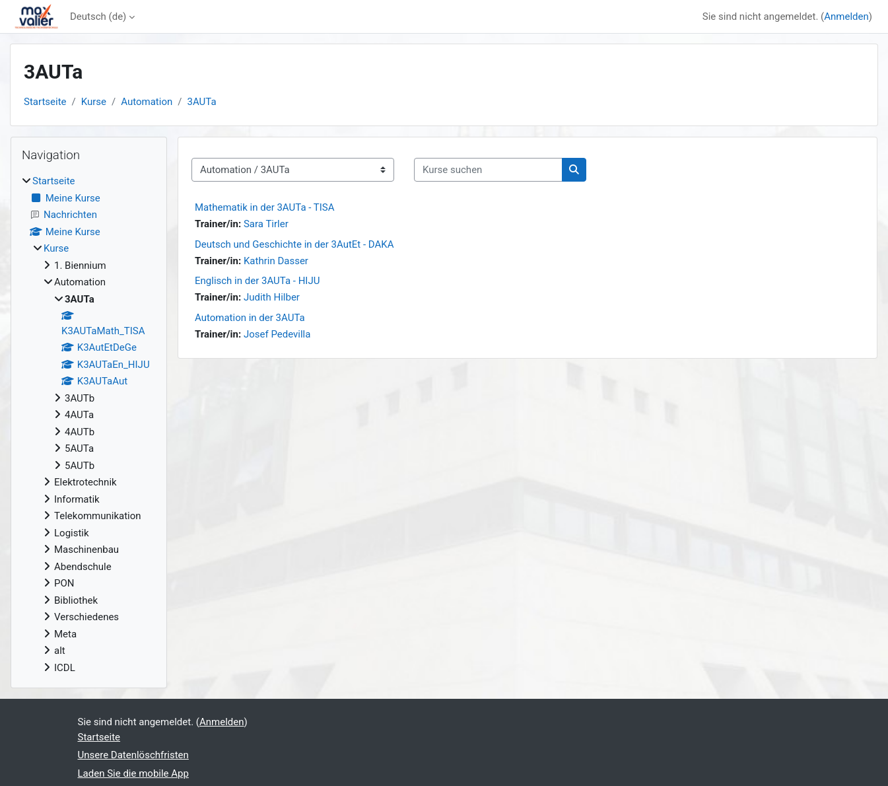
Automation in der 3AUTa (250, 318)
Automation (146, 102)
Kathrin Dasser (276, 261)
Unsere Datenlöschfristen (133, 755)
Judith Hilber (272, 297)
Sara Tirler (266, 224)
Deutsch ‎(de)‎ (98, 16)
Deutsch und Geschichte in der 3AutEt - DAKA (294, 244)
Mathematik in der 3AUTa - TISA (265, 207)
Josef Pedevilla (277, 334)
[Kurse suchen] (488, 170)
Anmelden (846, 16)
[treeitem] (89, 424)
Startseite (45, 102)
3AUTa (201, 102)
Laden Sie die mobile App (133, 773)
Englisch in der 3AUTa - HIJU (257, 281)
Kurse (93, 102)
